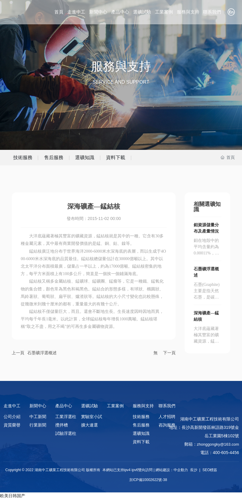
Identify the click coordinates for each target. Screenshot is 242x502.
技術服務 (27, 158)
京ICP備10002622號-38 (148, 482)
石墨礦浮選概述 (42, 355)
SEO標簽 (209, 473)
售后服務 (67, 158)
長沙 (193, 473)
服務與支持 (121, 66)
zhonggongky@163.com (218, 447)
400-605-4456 (226, 455)
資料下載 (148, 158)
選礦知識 (107, 158)
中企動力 (181, 473)
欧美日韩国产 (12, 498)
